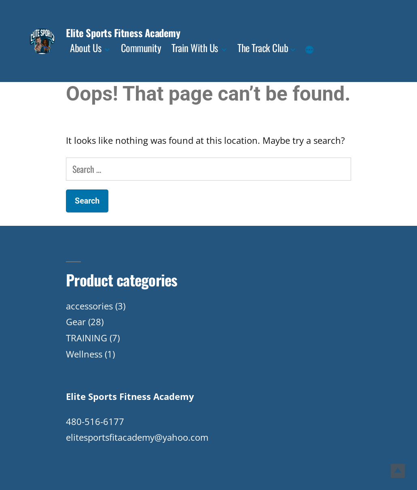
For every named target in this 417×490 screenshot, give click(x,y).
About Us (85, 47)
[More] (309, 50)
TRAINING (86, 338)
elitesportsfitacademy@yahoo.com (137, 437)
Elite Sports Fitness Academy (123, 32)
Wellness (84, 354)
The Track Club (262, 47)
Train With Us (194, 47)
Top (398, 471)
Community (141, 47)
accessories (89, 306)
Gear (76, 321)
